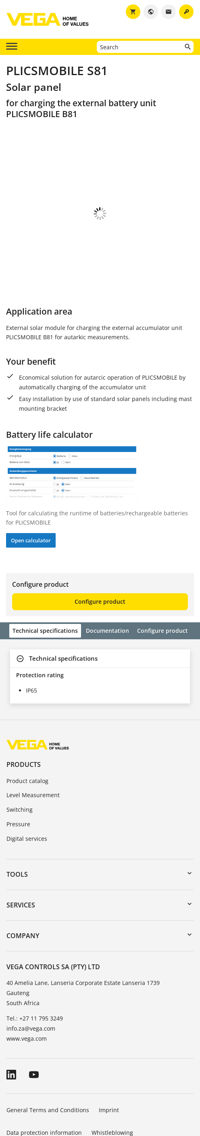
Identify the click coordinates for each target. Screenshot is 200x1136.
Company (22, 890)
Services (20, 860)
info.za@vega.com (30, 983)
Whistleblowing (112, 1088)
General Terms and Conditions (47, 1065)
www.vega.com (26, 993)
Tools (17, 829)
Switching (19, 765)
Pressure (18, 779)
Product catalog (27, 736)
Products (23, 719)
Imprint (109, 1065)
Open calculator (31, 495)
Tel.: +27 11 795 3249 (34, 973)
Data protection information (44, 1088)
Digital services (26, 794)
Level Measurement (33, 750)
